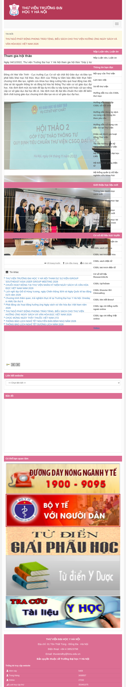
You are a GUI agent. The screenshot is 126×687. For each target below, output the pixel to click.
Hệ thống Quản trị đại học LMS (106, 155)
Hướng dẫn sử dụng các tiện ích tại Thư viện (105, 126)
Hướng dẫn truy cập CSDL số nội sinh (103, 104)
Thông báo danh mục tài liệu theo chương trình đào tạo (105, 222)
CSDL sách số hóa (102, 248)
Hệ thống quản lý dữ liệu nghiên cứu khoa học (105, 174)
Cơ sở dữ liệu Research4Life (100, 275)
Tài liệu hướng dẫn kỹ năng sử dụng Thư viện (105, 145)
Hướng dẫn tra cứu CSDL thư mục (106, 94)
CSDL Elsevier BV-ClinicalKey (102, 291)
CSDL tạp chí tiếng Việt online (105, 317)
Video (96, 328)
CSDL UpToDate (101, 283)
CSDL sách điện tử (102, 261)
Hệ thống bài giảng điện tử (105, 164)
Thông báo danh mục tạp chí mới (106, 202)
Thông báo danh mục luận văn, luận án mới (104, 211)
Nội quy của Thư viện (104, 73)
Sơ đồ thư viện (100, 86)
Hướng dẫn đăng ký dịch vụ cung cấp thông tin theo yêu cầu (105, 115)
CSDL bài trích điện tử (104, 267)
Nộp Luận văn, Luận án (105, 57)
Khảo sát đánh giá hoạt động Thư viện (105, 135)
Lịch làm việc (100, 80)
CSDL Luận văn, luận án (105, 241)
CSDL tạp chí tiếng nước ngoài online (105, 307)
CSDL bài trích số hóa (104, 254)
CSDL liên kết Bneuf (103, 299)
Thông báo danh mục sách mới (104, 192)
